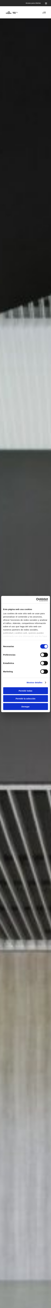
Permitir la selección (25, 698)
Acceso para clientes (33, 3)
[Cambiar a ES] (46, 3)
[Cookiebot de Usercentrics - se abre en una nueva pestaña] (36, 599)
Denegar (25, 706)
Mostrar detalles (34, 682)
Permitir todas (25, 690)
